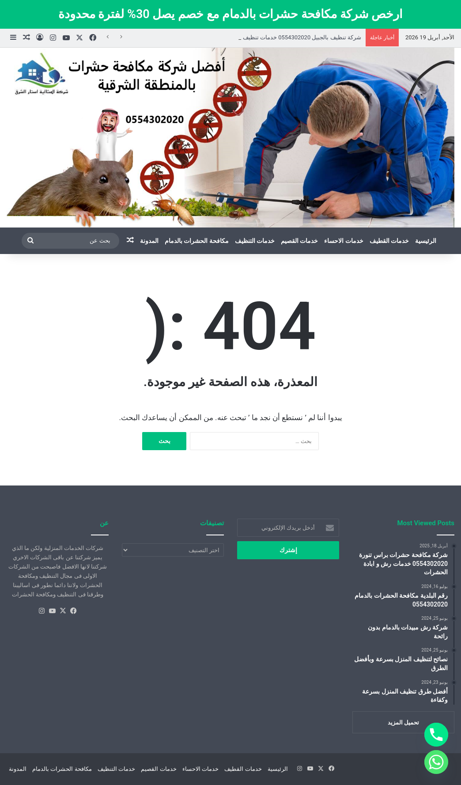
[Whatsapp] (436, 762)
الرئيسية (425, 240)
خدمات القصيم (299, 240)
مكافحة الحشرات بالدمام (197, 240)
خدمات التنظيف (255, 240)
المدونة (149, 240)
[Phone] (436, 735)
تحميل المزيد (403, 722)
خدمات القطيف (389, 240)
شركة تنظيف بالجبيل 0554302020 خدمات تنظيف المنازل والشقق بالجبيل (273, 37)
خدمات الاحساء (343, 240)
